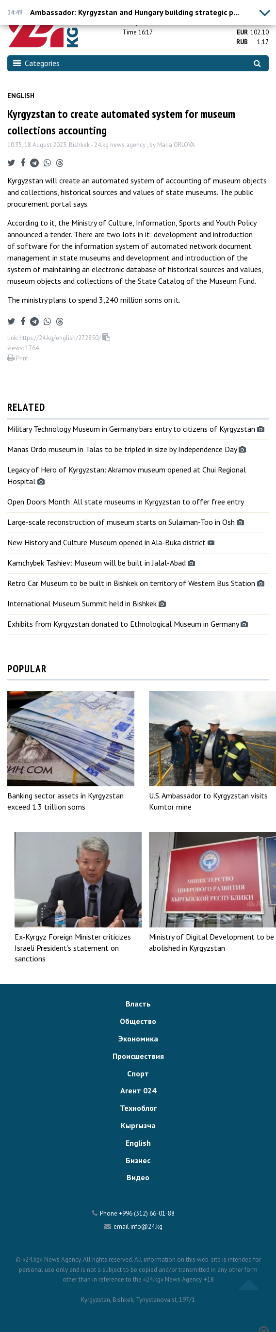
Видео (138, 1177)
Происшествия (138, 1056)
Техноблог (138, 1108)
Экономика (138, 1038)
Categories (36, 63)
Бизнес (138, 1160)
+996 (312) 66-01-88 (147, 1213)
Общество (138, 1021)
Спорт (138, 1073)
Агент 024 (138, 1090)
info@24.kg (146, 1226)
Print (17, 358)
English (20, 95)
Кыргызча (138, 1125)
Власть (138, 1003)
